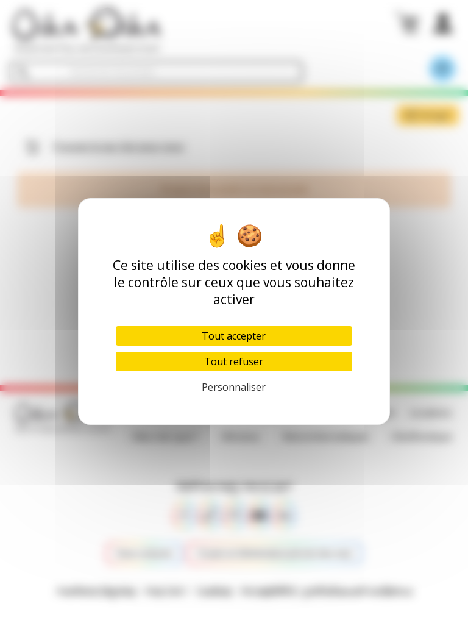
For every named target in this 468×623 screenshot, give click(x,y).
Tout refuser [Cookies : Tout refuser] (233, 361)
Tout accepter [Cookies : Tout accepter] (234, 336)
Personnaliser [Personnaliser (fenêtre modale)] (234, 387)
